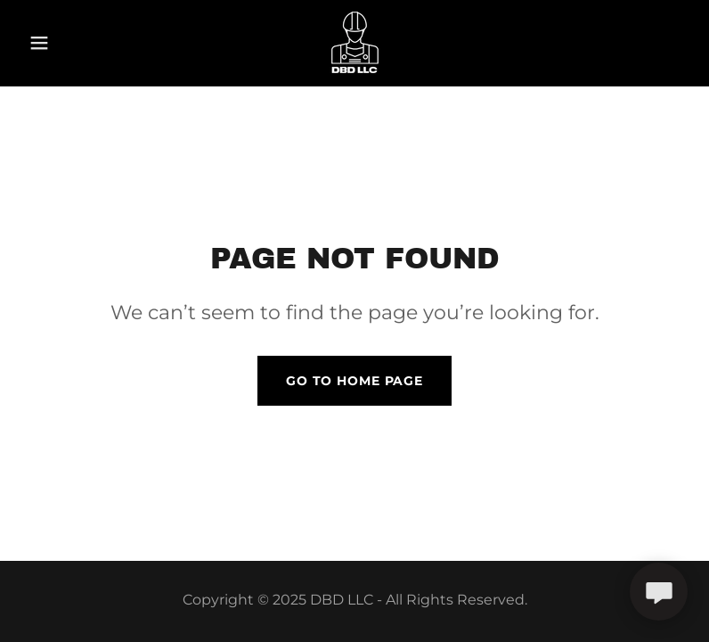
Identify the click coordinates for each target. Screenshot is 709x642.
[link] (354, 42)
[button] (71, 43)
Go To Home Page (354, 381)
